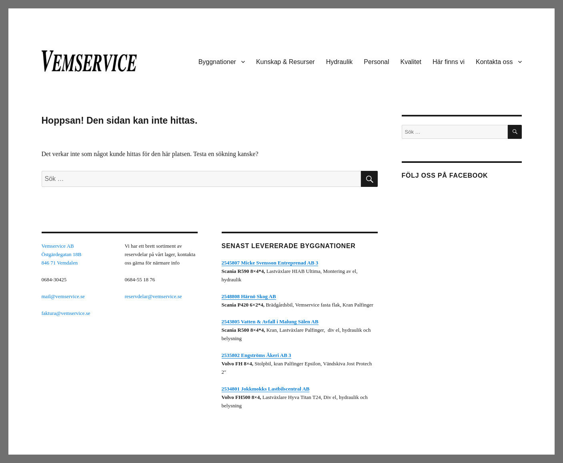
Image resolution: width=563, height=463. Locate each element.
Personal (376, 61)
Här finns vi (449, 61)
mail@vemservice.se (63, 296)
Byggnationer (217, 61)
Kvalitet (411, 61)
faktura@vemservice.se (66, 313)
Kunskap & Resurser (285, 61)
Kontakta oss (494, 61)
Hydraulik (339, 61)
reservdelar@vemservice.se (153, 296)
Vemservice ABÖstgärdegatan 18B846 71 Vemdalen (62, 254)
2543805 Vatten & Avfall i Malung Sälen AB (270, 322)
